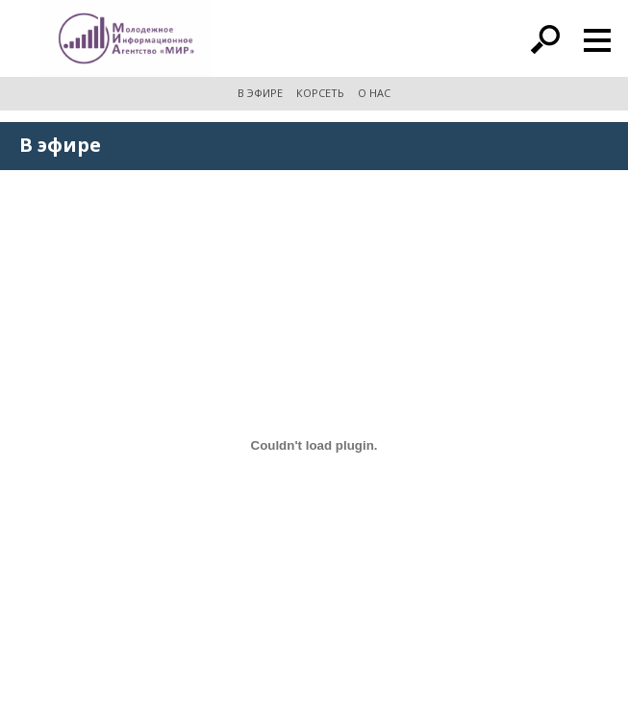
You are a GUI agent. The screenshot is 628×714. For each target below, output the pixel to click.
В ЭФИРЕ (260, 93)
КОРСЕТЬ (320, 93)
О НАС (374, 93)
